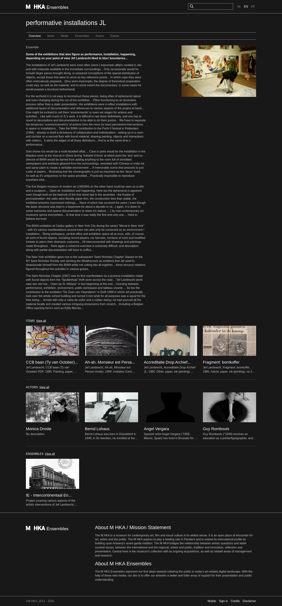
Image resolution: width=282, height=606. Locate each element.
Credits (235, 601)
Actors (100, 35)
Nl (239, 6)
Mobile (212, 601)
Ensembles (82, 35)
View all (41, 320)
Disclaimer (249, 601)
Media (65, 35)
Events (114, 35)
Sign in (223, 601)
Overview (35, 35)
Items (50, 35)
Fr (253, 6)
